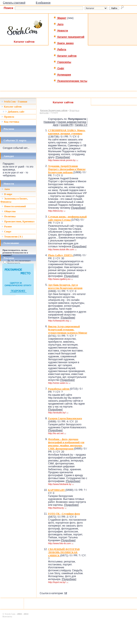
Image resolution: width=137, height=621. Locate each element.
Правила (7, 116)
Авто (58, 24)
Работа (59, 49)
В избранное (43, 2)
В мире (7, 194)
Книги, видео (63, 43)
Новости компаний (14, 206)
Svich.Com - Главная (14, 101)
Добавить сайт (13, 111)
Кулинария (62, 74)
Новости (60, 30)
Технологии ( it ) (12, 236)
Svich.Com (10, 614)
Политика (9, 216)
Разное (7, 226)
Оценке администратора (71, 122)
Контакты (7, 616)
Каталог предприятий (68, 36)
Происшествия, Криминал (18, 221)
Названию (49, 122)
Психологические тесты (70, 81)
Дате (56, 124)
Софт (58, 68)
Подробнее (62, 157)
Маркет (59, 18)
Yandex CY (81, 124)
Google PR (67, 124)
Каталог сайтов (64, 55)
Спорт (6, 231)
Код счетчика (10, 121)
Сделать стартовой (14, 2)
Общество (9, 211)
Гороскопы (62, 62)
